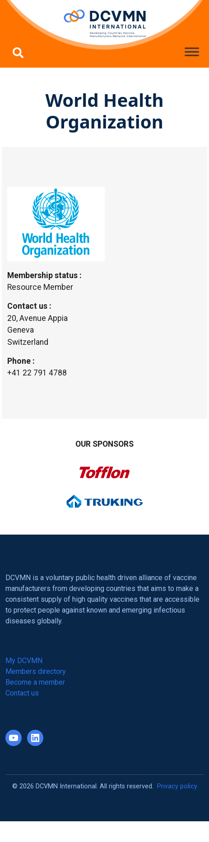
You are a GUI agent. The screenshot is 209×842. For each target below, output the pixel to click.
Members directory (35, 671)
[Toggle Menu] (192, 51)
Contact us (22, 693)
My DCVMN (23, 660)
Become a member (35, 682)
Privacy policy (177, 786)
